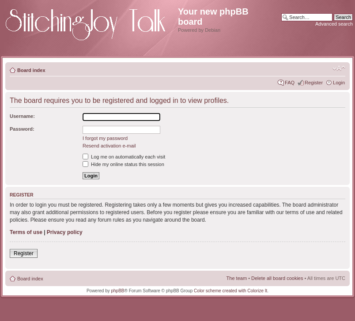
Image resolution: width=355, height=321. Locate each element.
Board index (31, 70)
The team (237, 278)
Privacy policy (65, 232)
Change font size (338, 68)
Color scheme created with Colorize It (230, 290)
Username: (22, 116)
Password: (22, 129)
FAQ (290, 82)
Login (339, 82)
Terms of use (26, 232)
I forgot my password (105, 138)
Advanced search (334, 23)
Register (314, 82)
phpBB (118, 290)
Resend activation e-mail (109, 145)
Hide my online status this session (123, 164)
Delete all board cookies (277, 278)
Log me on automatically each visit (124, 156)
